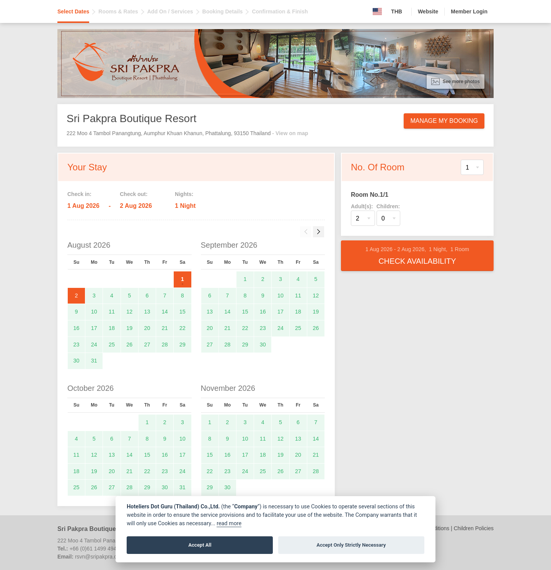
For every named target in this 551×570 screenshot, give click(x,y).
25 (112, 344)
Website (428, 11)
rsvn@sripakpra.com (99, 557)
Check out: (133, 194)
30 (76, 361)
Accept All (199, 545)
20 (147, 328)
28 (165, 344)
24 (94, 344)
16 (76, 328)
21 (165, 328)
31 (94, 361)
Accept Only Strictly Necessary (351, 545)
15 (182, 312)
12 (129, 312)
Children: (388, 206)
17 (94, 328)
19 (129, 328)
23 (76, 344)
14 (165, 312)
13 (147, 312)
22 (182, 328)
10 (94, 312)
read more (229, 523)
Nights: (184, 194)
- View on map (290, 133)
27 (147, 344)
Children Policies (474, 528)
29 (182, 344)
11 (112, 312)
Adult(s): (362, 206)
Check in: (79, 194)
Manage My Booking (444, 121)
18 (112, 328)
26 (129, 344)
